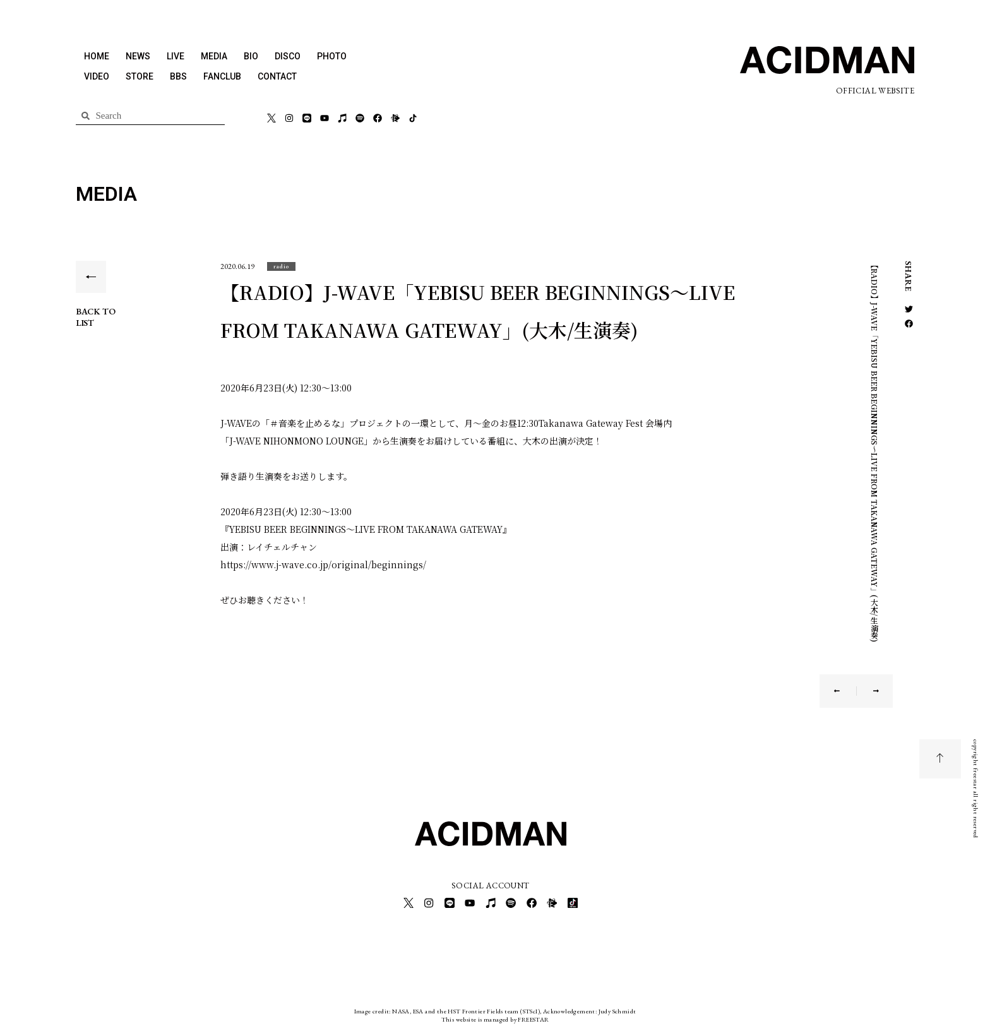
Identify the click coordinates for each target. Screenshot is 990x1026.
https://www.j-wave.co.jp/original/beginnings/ (323, 564)
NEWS (138, 56)
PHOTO (332, 56)
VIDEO (96, 76)
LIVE (175, 56)
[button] (281, 266)
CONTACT (277, 76)
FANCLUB (222, 76)
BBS (178, 76)
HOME (96, 56)
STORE (139, 76)
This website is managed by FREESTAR (495, 1016)
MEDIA (214, 56)
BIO (251, 56)
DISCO (288, 56)
